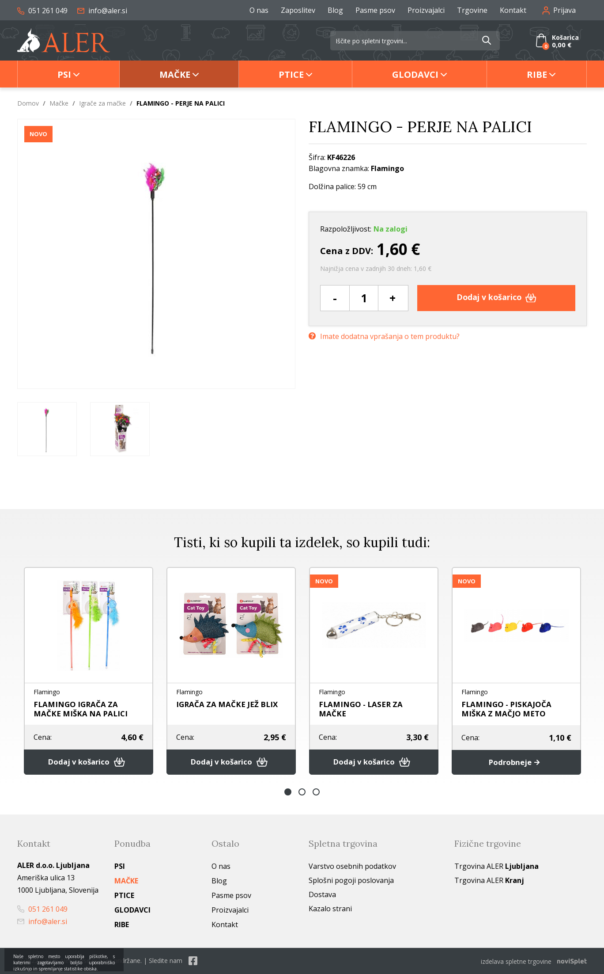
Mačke (174, 74)
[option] (47, 429)
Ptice (291, 74)
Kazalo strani (330, 909)
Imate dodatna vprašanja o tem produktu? (384, 335)
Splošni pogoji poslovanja (351, 881)
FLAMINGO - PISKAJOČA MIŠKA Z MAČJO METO (507, 709)
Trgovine (472, 10)
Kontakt (513, 10)
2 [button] (302, 792)
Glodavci (415, 74)
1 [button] (287, 792)
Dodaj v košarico (496, 298)
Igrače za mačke (102, 103)
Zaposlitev (298, 10)
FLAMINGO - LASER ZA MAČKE (363, 709)
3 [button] (316, 792)
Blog (335, 10)
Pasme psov (375, 10)
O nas (258, 10)
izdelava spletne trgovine (516, 961)
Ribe (537, 74)
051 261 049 (42, 10)
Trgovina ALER (496, 867)
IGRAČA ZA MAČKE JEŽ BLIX (229, 704)
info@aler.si (102, 10)
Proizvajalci (426, 10)
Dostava (322, 895)
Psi (64, 74)
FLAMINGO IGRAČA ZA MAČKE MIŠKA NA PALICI (82, 709)
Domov (28, 103)
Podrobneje (516, 763)
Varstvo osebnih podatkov (352, 867)
